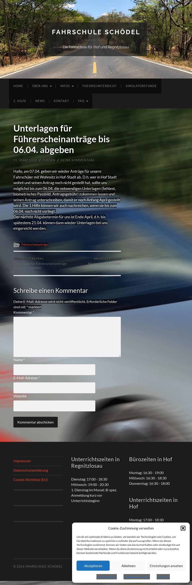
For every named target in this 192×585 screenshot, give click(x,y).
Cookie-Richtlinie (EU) (30, 483)
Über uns (40, 86)
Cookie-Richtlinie (106, 577)
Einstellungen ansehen (166, 566)
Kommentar (23, 316)
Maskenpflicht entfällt (104, 261)
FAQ (81, 101)
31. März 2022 (25, 160)
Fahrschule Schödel (96, 32)
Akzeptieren (93, 566)
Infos (65, 86)
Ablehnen (128, 566)
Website (19, 400)
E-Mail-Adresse (26, 382)
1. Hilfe (19, 101)
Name (19, 364)
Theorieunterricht (99, 86)
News (40, 101)
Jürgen (49, 160)
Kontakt (61, 101)
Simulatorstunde (141, 86)
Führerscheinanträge (36, 244)
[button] (183, 528)
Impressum (163, 577)
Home (18, 86)
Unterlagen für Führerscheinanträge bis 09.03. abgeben (39, 265)
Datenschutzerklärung (137, 577)
